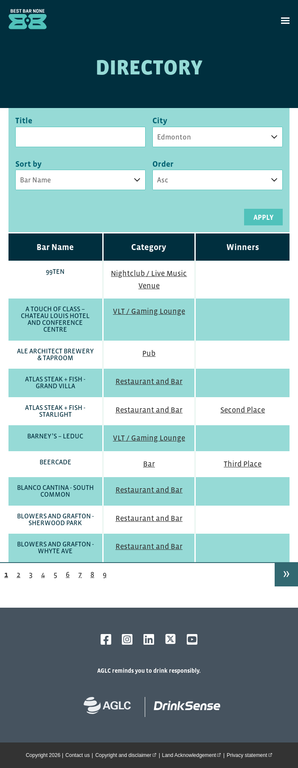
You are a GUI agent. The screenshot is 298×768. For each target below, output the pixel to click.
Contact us (77, 755)
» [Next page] (286, 572)
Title (23, 120)
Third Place (242, 464)
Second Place (242, 410)
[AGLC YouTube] (192, 639)
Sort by (28, 163)
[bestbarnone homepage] (182, 707)
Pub (148, 353)
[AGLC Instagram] (127, 639)
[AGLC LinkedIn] (148, 639)
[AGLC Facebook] (105, 639)
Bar (149, 464)
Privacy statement (251, 754)
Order (163, 163)
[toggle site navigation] (285, 20)
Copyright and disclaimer (127, 754)
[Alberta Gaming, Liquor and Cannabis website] (111, 707)
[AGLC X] (170, 639)
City (159, 120)
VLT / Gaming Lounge (149, 311)
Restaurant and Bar (149, 381)
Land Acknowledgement (193, 754)
